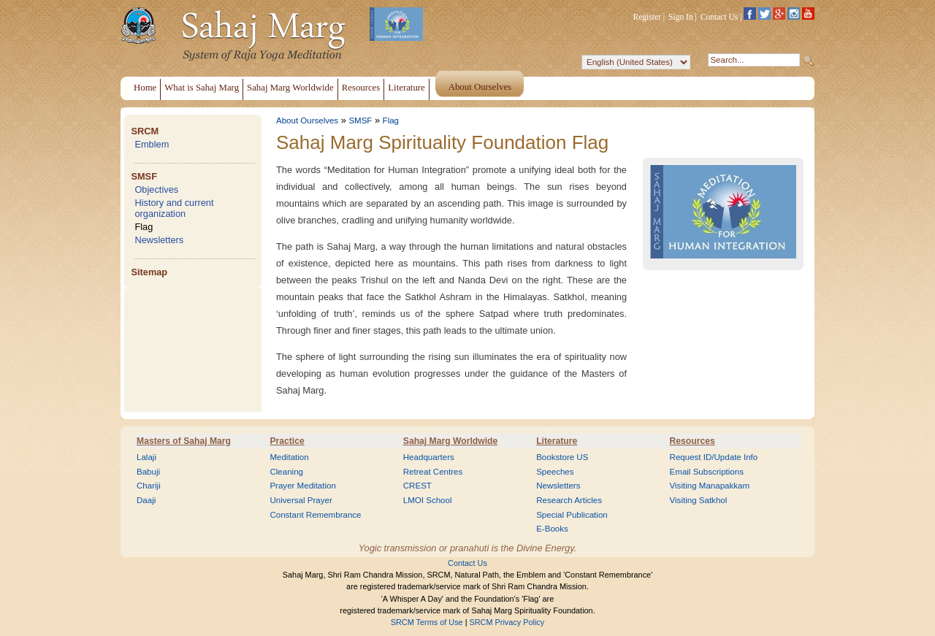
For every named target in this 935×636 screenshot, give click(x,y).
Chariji (149, 485)
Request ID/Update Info (714, 457)
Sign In (680, 16)
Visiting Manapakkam (710, 485)
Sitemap (149, 272)
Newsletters (158, 239)
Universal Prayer (301, 500)
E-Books (552, 528)
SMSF (144, 176)
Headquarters (428, 457)
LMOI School (427, 500)
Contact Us (720, 16)
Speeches (554, 471)
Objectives (156, 189)
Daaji (146, 500)
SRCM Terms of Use (427, 622)
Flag (143, 226)
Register (647, 16)
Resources (692, 441)
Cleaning (286, 471)
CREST (417, 485)
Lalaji (146, 457)
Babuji (148, 471)
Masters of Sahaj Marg (184, 441)
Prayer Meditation (303, 485)
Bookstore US (562, 457)
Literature (556, 441)
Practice (287, 441)
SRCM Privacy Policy (507, 622)
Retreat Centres (433, 471)
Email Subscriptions (707, 471)
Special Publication (572, 514)
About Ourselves (307, 120)
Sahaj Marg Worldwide (450, 441)
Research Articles (569, 500)
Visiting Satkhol (699, 500)
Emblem (151, 144)
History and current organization (173, 208)
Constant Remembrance (315, 514)
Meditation (289, 457)
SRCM (145, 131)
